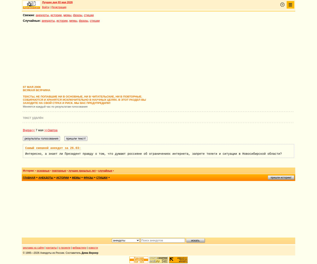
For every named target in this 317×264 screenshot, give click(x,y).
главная (29, 177)
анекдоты (42, 15)
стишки (89, 15)
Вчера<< (29, 130)
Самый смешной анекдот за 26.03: (53, 148)
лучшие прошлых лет (82, 170)
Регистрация (58, 7)
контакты (51, 247)
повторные (59, 170)
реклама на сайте (33, 247)
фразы (77, 15)
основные (43, 170)
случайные (105, 170)
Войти (45, 7)
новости (93, 247)
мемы (67, 15)
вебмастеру (79, 247)
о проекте (64, 247)
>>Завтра (50, 130)
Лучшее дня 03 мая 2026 (57, 2)
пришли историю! (281, 177)
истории (56, 15)
